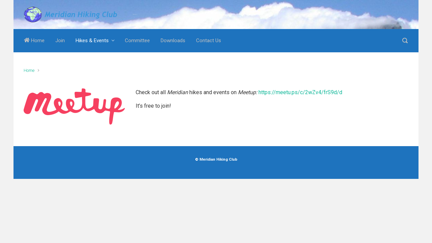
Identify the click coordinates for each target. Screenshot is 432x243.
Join (60, 40)
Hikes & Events (92, 40)
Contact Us (208, 40)
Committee (137, 40)
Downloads (173, 40)
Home (34, 40)
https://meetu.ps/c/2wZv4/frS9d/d (300, 92)
